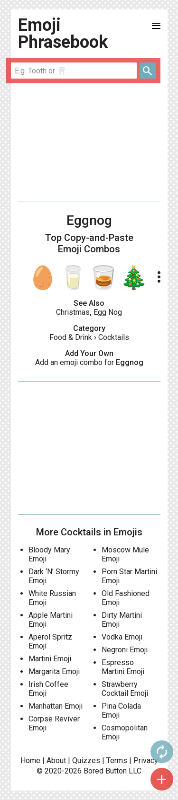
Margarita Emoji (54, 671)
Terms (116, 760)
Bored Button (105, 770)
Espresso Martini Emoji (123, 667)
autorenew (161, 752)
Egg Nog (108, 312)
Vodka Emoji (122, 636)
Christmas (73, 312)
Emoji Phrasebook (63, 33)
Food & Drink (70, 337)
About (56, 760)
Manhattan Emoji (55, 706)
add (161, 779)
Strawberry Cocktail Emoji (125, 689)
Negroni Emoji (125, 649)
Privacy (145, 760)
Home (30, 760)
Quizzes (86, 760)
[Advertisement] (89, 142)
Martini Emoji (49, 658)
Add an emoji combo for (89, 362)
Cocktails (113, 337)
